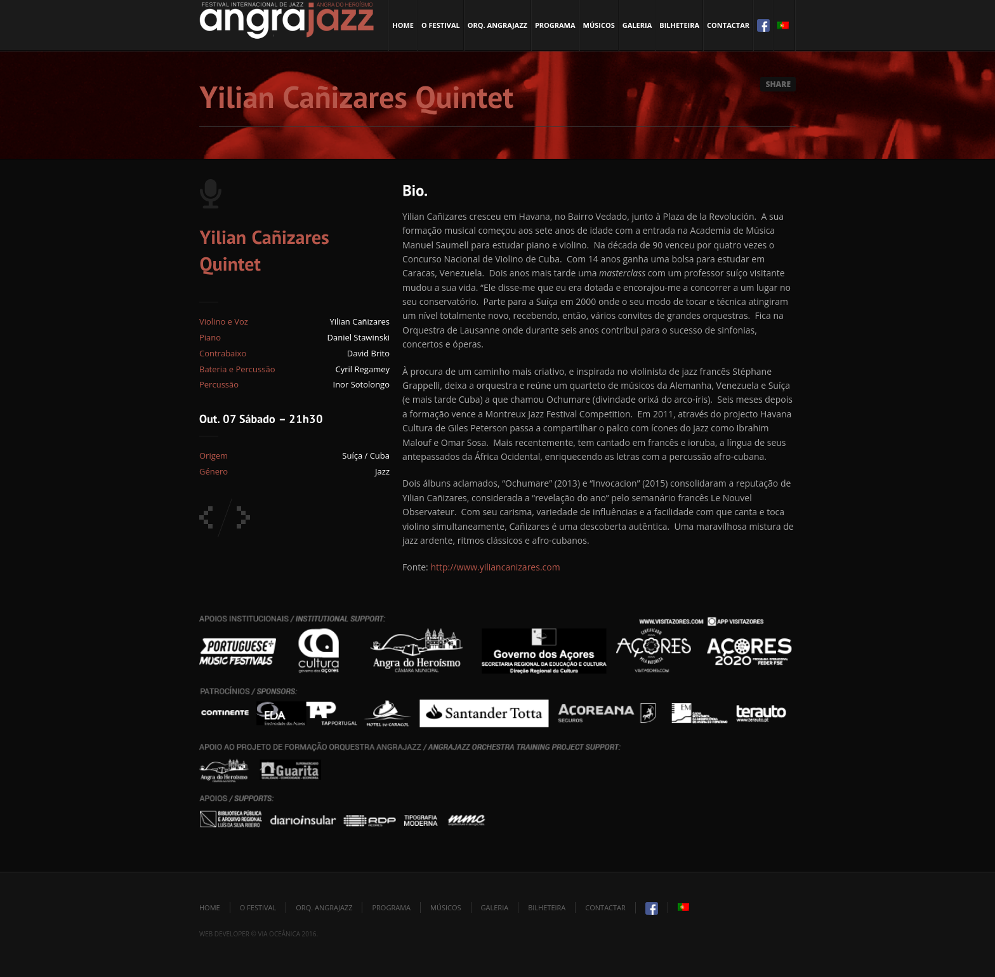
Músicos (599, 25)
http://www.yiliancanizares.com (495, 567)
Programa (555, 25)
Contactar (728, 25)
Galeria (637, 25)
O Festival (440, 25)
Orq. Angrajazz (497, 25)
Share (778, 84)
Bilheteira (679, 25)
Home (403, 25)
